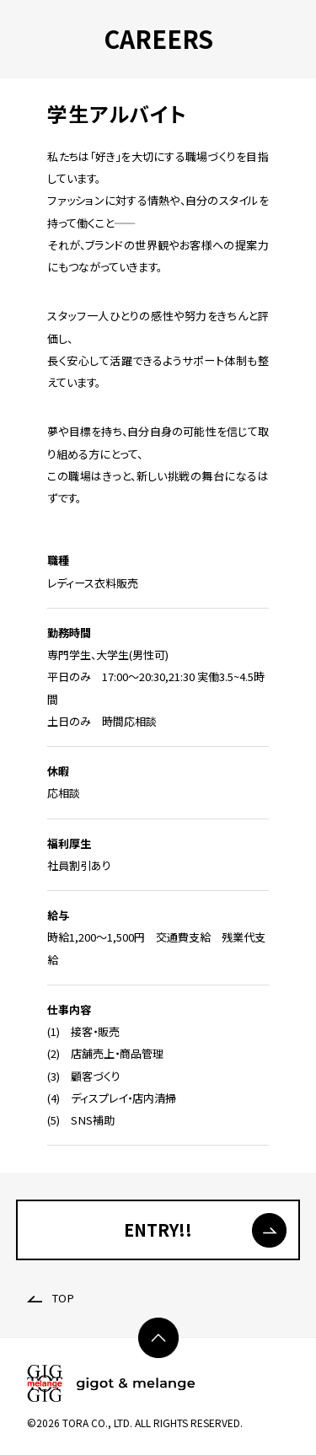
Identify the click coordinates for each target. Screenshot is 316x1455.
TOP (50, 1298)
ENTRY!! (158, 1229)
